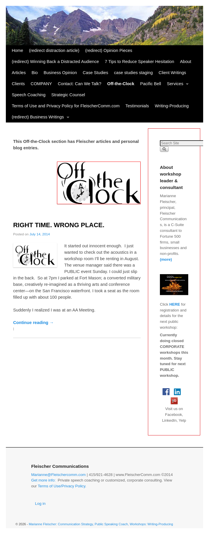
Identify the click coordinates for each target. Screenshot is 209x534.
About (185, 61)
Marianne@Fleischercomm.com (58, 474)
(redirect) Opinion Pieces (108, 50)
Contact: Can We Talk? (79, 83)
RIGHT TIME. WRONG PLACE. (58, 225)
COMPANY (41, 83)
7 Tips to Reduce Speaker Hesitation (139, 61)
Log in (40, 503)
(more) (166, 259)
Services (176, 85)
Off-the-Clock (120, 83)
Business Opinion (60, 72)
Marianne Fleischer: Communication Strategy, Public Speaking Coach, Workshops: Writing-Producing (101, 524)
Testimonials (137, 106)
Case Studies (95, 72)
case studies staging (133, 72)
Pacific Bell (150, 83)
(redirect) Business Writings (39, 118)
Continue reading (33, 322)
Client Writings (172, 72)
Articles (19, 72)
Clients (18, 83)
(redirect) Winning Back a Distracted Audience (55, 61)
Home (17, 50)
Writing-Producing (172, 106)
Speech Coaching (28, 94)
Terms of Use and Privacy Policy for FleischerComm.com (66, 106)
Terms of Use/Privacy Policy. (62, 486)
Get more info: (43, 480)
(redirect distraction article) (54, 50)
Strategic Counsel (68, 94)
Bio (35, 72)
